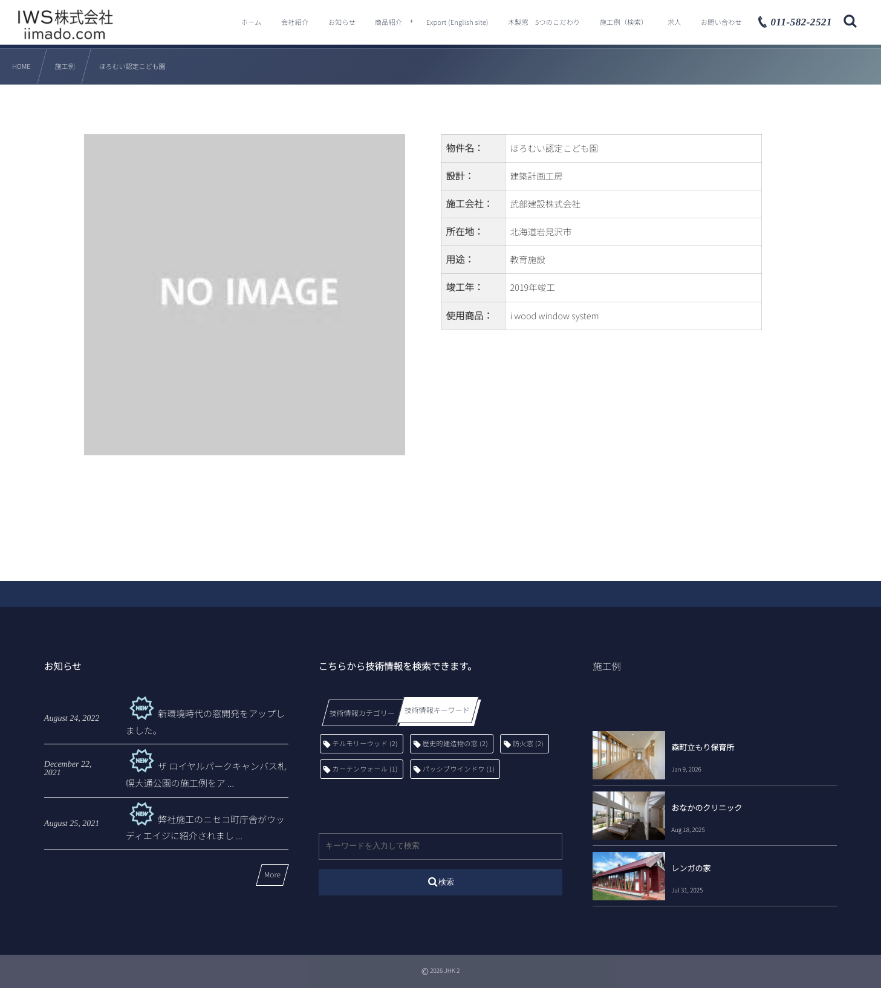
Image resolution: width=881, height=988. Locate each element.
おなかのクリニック (706, 807)
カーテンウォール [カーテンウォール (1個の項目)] (365, 769)
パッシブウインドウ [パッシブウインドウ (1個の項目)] (459, 769)
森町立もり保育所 (702, 747)
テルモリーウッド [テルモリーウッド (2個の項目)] (365, 744)
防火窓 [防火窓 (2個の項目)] (528, 744)
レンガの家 (690, 868)
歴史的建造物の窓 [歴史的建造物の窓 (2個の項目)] (455, 744)
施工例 (607, 666)
